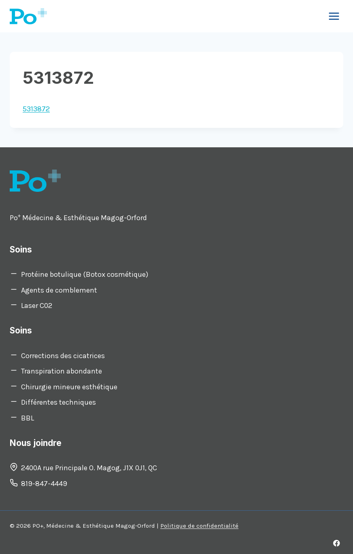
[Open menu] (333, 16)
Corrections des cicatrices (63, 355)
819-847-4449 (44, 483)
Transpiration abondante (61, 371)
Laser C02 (36, 305)
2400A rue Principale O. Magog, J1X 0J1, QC (89, 467)
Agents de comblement (59, 290)
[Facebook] (336, 543)
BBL (27, 418)
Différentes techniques (58, 402)
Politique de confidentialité (199, 525)
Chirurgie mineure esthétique (69, 386)
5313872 (36, 108)
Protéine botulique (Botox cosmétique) (84, 274)
